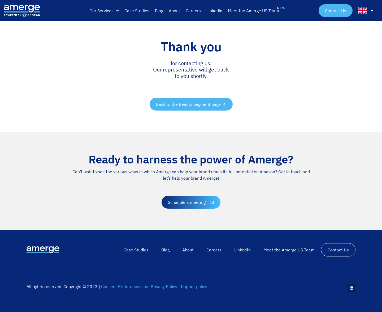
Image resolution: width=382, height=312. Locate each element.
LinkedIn (242, 249)
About (188, 249)
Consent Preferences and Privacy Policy (139, 286)
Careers (214, 249)
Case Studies (136, 249)
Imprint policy (194, 286)
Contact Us (338, 249)
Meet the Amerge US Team (289, 249)
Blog (165, 249)
